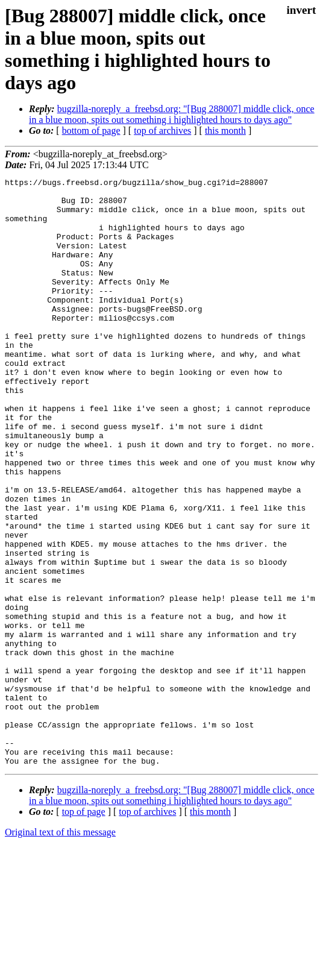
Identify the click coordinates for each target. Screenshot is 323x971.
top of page (83, 929)
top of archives (162, 130)
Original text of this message (60, 949)
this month (225, 130)
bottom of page (91, 130)
